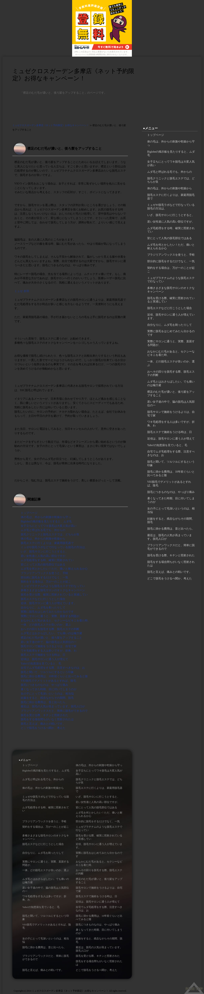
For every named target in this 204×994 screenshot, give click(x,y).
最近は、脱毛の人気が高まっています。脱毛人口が (53, 706)
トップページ (29, 512)
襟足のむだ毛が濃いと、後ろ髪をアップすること (51, 637)
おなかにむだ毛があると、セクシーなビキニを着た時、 (55, 620)
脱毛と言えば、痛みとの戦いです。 (43, 723)
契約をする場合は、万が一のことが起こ (46, 581)
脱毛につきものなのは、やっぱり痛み (44, 684)
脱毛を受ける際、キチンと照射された (44, 715)
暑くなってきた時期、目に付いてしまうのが (48, 689)
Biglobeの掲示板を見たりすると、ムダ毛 (46, 521)
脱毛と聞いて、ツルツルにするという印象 (47, 672)
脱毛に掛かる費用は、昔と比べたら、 (44, 702)
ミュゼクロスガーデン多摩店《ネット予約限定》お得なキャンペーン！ (73, 74)
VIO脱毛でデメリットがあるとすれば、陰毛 (48, 680)
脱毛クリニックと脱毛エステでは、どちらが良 (50, 534)
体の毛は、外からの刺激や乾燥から (43, 538)
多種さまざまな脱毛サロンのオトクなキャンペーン (53, 590)
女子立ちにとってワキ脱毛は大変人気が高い (48, 525)
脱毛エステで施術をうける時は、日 (43, 654)
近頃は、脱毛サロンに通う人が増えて (44, 659)
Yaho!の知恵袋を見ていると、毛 (41, 663)
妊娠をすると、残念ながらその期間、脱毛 (47, 697)
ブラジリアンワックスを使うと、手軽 (44, 573)
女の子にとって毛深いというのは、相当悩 (47, 693)
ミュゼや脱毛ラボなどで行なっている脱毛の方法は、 (54, 547)
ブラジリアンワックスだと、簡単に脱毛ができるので (54, 710)
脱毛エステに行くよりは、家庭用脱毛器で (47, 543)
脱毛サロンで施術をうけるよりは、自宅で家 (48, 646)
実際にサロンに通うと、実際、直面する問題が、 (51, 616)
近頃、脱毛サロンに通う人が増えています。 (48, 603)
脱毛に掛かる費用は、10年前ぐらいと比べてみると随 (54, 676)
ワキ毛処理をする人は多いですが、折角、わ (48, 650)
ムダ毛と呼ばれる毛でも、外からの (43, 530)
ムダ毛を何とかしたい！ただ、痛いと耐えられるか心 (54, 568)
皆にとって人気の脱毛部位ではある (43, 564)
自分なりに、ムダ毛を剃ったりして (43, 607)
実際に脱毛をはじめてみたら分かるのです (47, 611)
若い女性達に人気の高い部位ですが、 (44, 555)
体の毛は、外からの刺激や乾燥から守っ (46, 517)
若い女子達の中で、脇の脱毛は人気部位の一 (48, 642)
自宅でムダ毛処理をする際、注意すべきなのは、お (53, 667)
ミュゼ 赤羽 (21, 291)
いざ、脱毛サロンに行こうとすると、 (44, 551)
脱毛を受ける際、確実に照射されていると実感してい (54, 594)
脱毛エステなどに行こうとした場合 (43, 599)
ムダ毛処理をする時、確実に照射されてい (47, 560)
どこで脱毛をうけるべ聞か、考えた (43, 727)
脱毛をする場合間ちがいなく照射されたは (47, 719)
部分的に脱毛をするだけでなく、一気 (44, 577)
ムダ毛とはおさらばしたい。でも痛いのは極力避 (51, 633)
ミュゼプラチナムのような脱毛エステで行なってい (53, 586)
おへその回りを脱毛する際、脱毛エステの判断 (50, 629)
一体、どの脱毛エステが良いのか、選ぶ (46, 624)
